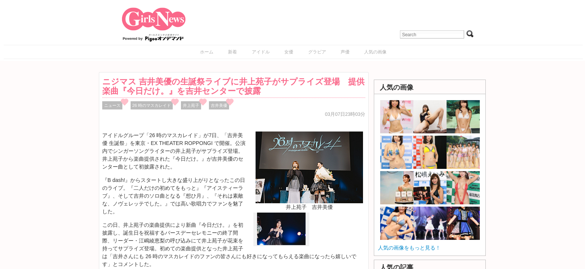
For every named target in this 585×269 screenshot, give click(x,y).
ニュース (112, 105)
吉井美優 (219, 105)
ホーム (206, 52)
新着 (232, 52)
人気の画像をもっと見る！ (409, 248)
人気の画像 (375, 52)
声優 (345, 52)
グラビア (317, 52)
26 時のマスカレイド (151, 105)
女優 (288, 52)
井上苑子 (191, 105)
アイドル (261, 52)
